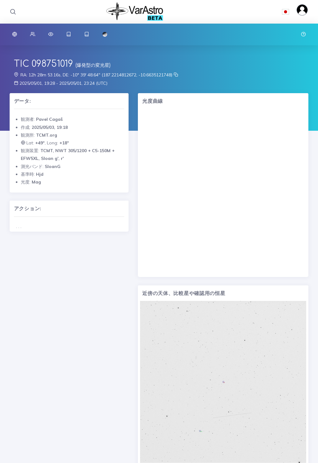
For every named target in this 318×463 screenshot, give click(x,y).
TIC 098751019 (43, 64)
